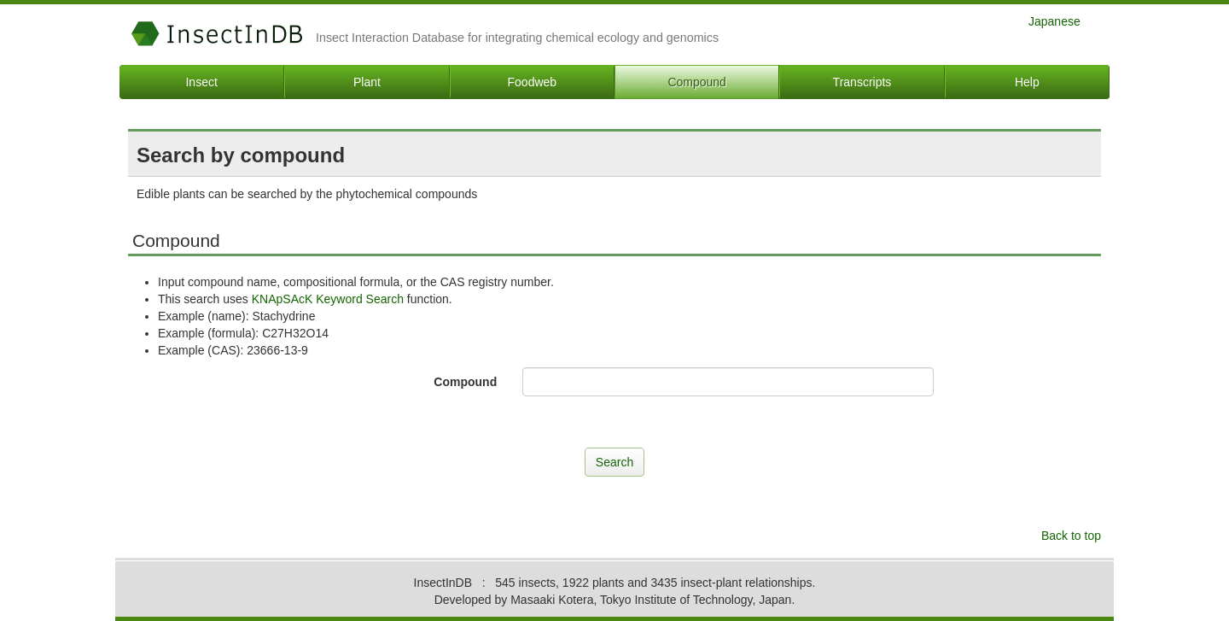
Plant (367, 82)
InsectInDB (217, 33)
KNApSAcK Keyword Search (328, 299)
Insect (201, 82)
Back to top (1071, 535)
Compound (696, 82)
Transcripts (862, 82)
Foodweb (532, 82)
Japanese (1054, 21)
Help (1027, 82)
